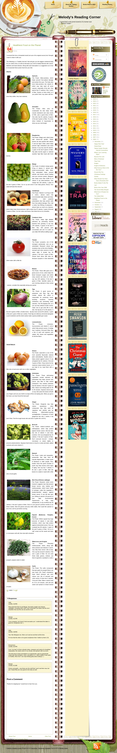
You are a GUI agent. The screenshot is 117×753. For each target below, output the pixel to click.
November (98, 202)
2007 (94, 137)
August (97, 209)
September (98, 207)
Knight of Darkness (99, 165)
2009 (94, 132)
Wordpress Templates (44, 748)
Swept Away (97, 146)
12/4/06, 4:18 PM (12, 604)
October (97, 204)
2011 (94, 128)
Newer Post (12, 736)
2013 (94, 123)
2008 (94, 135)
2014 (94, 121)
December (98, 141)
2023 (94, 101)
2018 (94, 112)
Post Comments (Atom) (21, 739)
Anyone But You (98, 172)
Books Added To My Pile (101, 183)
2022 (94, 103)
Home (53, 4)
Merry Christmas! (99, 159)
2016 (94, 117)
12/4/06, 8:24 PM (12, 646)
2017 (94, 114)
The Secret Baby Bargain (101, 189)
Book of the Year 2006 (100, 187)
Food (14, 590)
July (96, 211)
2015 (94, 119)
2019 (94, 110)
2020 (94, 108)
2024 (94, 99)
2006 (94, 139)
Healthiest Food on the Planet (27, 45)
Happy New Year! (99, 144)
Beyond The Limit (99, 156)
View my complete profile (105, 91)
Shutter (96, 176)
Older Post (48, 736)
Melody (10, 617)
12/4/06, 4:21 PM (12, 618)
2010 (94, 130)
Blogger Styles (63, 748)
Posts (95, 55)
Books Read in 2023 (89, 4)
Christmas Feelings (99, 174)
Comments (96, 59)
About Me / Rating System (71, 5)
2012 (94, 126)
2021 (94, 105)
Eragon (96, 163)
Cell (95, 185)
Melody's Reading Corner (79, 17)
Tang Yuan (97, 161)
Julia (9, 602)
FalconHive (34, 748)
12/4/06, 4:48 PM (12, 632)
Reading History (107, 4)
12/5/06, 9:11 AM (12, 665)
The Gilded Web (98, 196)
